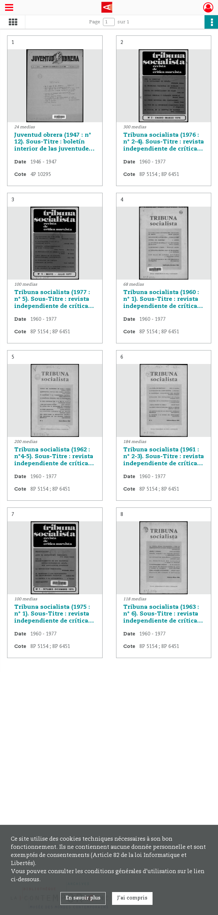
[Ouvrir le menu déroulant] (9, 8)
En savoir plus (83, 898)
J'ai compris (132, 898)
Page (94, 22)
